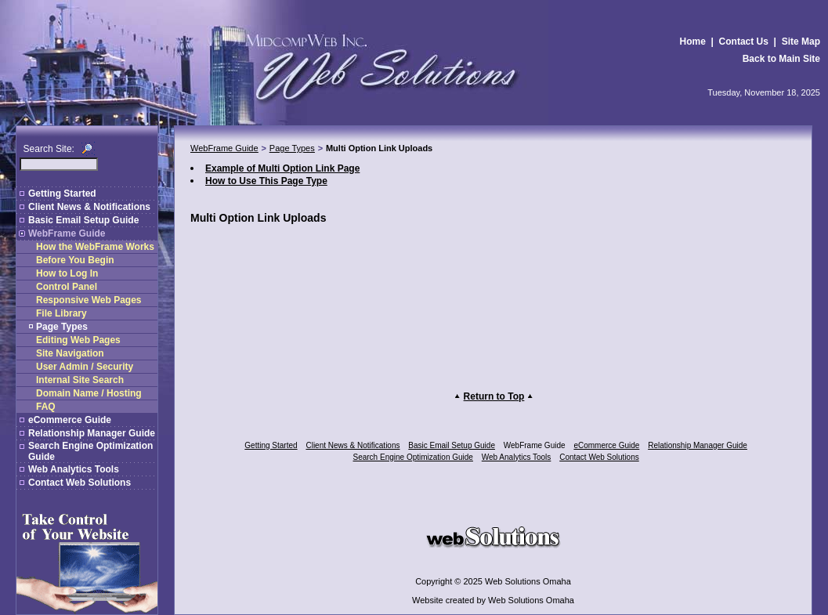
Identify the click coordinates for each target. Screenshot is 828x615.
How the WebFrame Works (95, 246)
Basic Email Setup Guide (83, 220)
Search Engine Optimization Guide (413, 457)
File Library (61, 313)
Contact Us (743, 41)
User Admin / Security (84, 366)
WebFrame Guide (66, 233)
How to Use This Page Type (266, 180)
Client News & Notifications (89, 206)
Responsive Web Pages (89, 300)
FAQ (46, 406)
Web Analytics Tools (73, 469)
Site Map (801, 41)
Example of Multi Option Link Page (282, 168)
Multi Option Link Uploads (379, 148)
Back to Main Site (781, 58)
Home (693, 41)
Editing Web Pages (78, 340)
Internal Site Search (80, 379)
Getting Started (62, 193)
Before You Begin (75, 260)
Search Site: (49, 148)
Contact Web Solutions (79, 482)
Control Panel (66, 286)
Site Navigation (70, 353)
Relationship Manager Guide (91, 433)
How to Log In (67, 273)
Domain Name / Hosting (89, 393)
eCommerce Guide (69, 419)
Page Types (62, 326)
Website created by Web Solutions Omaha (493, 600)
